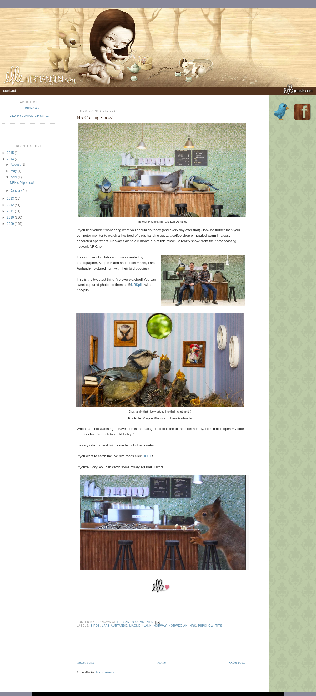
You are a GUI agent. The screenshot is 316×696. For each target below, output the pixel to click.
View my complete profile (28, 115)
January (17, 190)
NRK (193, 625)
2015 (11, 153)
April (14, 177)
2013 (11, 198)
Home (161, 662)
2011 (11, 211)
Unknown (32, 108)
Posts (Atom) (105, 672)
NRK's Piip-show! (22, 183)
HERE (147, 456)
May (14, 171)
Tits (218, 625)
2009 (11, 224)
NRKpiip (137, 285)
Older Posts (237, 662)
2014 (11, 159)
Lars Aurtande (114, 625)
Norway (160, 625)
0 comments (142, 622)
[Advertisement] (138, 648)
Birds (95, 625)
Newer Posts (85, 662)
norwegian (178, 625)
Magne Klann (140, 625)
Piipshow (205, 625)
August (16, 164)
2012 (11, 205)
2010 (11, 217)
